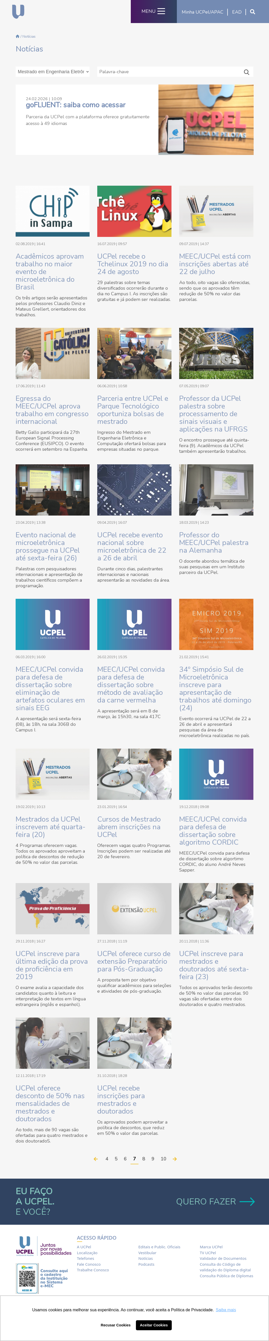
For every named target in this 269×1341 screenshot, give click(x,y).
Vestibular (147, 1252)
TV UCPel (208, 1252)
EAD (237, 12)
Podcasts (146, 1264)
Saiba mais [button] (226, 1310)
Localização (87, 1252)
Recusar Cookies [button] (116, 1325)
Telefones (85, 1258)
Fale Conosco (89, 1264)
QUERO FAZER (215, 1202)
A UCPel (84, 1246)
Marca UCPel (211, 1246)
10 (163, 1159)
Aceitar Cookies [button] (154, 1325)
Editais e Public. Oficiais (159, 1246)
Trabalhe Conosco (93, 1269)
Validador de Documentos (223, 1258)
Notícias (145, 1258)
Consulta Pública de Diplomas (226, 1275)
